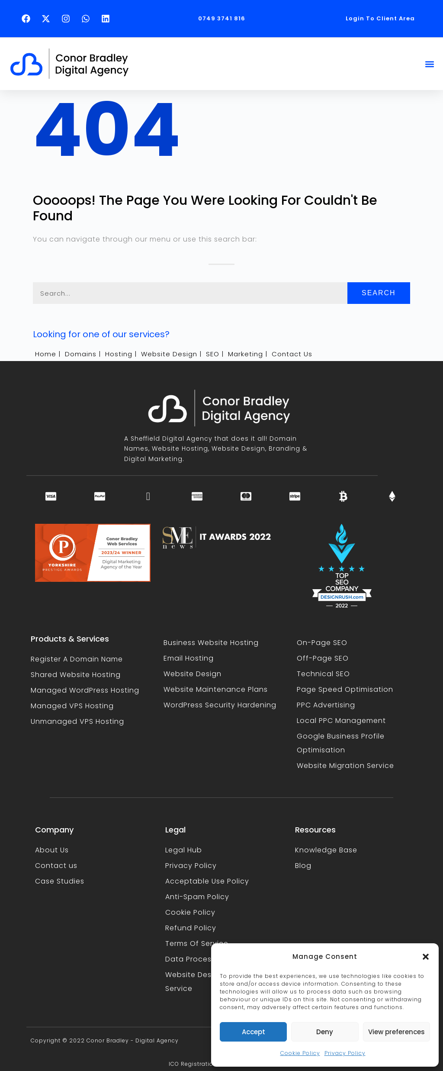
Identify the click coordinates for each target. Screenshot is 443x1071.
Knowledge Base (326, 850)
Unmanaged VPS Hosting (77, 721)
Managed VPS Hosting (72, 706)
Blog (303, 866)
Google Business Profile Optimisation (341, 743)
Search (379, 293)
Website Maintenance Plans (216, 689)
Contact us (56, 866)
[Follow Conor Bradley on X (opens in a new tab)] (48, 18)
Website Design (193, 674)
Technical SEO (323, 674)
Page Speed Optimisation (345, 689)
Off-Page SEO (323, 658)
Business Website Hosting (211, 643)
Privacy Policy (345, 1053)
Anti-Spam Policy (197, 897)
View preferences (396, 1031)
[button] (425, 956)
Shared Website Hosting (76, 675)
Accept (253, 1031)
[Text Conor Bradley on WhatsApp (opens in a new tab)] (87, 18)
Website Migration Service (345, 766)
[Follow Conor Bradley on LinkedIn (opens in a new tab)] (107, 18)
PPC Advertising (326, 705)
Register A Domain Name (77, 659)
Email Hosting (189, 658)
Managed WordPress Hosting (85, 690)
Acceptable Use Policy (207, 881)
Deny (324, 1031)
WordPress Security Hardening (220, 705)
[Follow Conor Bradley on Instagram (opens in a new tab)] (67, 18)
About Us (52, 850)
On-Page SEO (322, 643)
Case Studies (59, 881)
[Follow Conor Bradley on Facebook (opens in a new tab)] (28, 18)
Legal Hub (183, 850)
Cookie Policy (300, 1053)
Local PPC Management (341, 721)
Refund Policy (190, 928)
